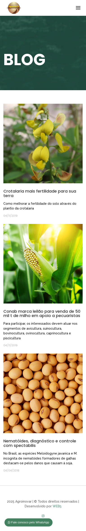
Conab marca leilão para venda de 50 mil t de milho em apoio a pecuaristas (41, 313)
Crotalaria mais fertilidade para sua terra (39, 193)
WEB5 (57, 506)
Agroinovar (14, 7)
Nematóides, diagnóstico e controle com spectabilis (39, 443)
